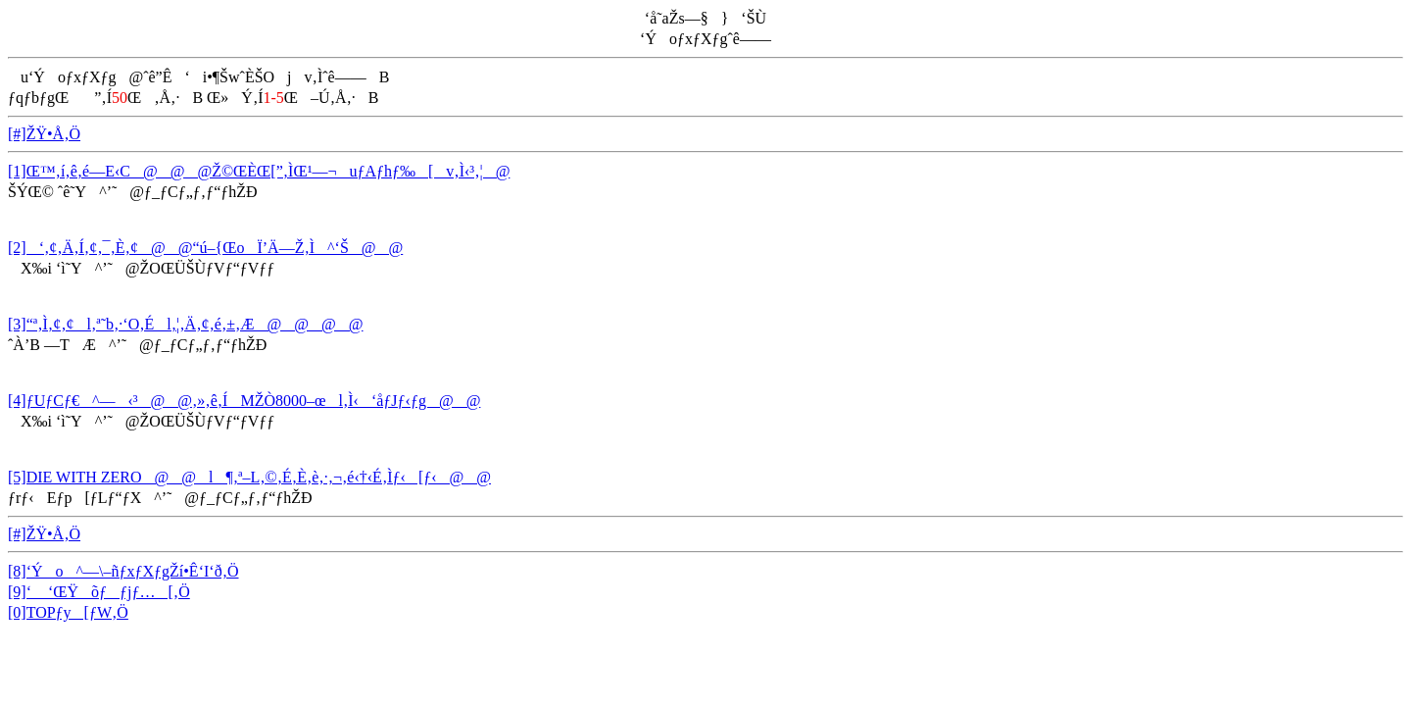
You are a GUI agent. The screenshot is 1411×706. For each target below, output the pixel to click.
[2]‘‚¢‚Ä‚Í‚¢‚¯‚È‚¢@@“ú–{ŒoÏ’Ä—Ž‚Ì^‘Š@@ (205, 247)
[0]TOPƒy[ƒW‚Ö (68, 612)
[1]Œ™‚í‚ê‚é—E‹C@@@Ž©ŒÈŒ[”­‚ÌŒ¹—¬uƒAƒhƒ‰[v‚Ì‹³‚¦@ (259, 171)
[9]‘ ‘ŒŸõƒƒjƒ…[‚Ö (99, 591)
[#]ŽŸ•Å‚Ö (44, 134)
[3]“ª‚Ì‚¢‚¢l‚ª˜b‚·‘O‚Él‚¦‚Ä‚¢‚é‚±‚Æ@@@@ (186, 324)
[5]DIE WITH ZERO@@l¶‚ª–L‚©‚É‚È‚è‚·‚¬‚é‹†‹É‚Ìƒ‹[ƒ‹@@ (249, 477)
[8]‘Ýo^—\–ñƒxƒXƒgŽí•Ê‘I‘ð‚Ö (123, 571)
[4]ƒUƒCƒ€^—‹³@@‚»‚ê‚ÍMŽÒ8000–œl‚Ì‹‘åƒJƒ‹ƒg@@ (244, 400)
